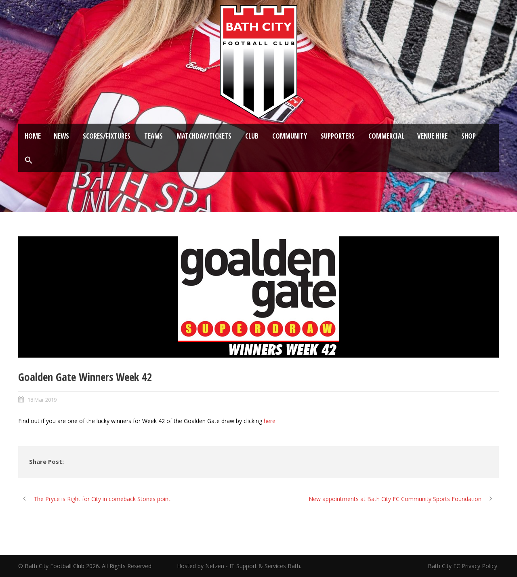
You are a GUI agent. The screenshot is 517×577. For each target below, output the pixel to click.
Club (251, 136)
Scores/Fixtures (106, 136)
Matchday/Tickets (204, 136)
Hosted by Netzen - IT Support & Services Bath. (239, 566)
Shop (468, 136)
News (61, 136)
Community (289, 136)
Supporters (338, 136)
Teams (153, 136)
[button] (28, 160)
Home (33, 136)
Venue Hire (432, 136)
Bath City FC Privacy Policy (463, 566)
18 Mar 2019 (42, 399)
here (269, 421)
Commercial (386, 136)
